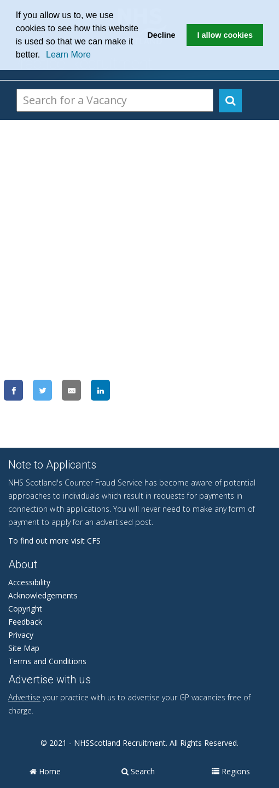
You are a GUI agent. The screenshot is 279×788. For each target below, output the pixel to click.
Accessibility (29, 582)
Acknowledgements (43, 595)
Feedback (25, 621)
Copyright (25, 608)
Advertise (24, 697)
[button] (44, 56)
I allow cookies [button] (225, 35)
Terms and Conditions (47, 661)
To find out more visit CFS (54, 540)
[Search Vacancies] (114, 100)
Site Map (23, 648)
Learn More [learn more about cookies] (68, 54)
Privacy (20, 635)
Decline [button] (161, 35)
